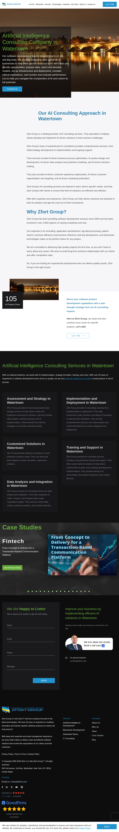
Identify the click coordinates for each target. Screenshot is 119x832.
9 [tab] (60, 591)
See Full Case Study (12, 568)
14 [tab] (81, 591)
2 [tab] (32, 591)
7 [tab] (52, 591)
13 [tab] (76, 591)
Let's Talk (109, 4)
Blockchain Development (74, 730)
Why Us (95, 727)
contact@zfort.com (78, 661)
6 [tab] (48, 591)
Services (67, 718)
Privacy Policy (84, 828)
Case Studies (98, 735)
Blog (94, 740)
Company (96, 718)
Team (94, 731)
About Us (96, 723)
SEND (44, 680)
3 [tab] (36, 591)
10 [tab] (64, 591)
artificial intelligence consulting (78, 378)
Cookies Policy (33, 754)
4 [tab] (40, 591)
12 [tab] (72, 591)
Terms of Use (20, 754)
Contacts (6, 777)
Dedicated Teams (70, 734)
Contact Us (91, 4)
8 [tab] (56, 591)
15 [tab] (85, 591)
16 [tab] (89, 591)
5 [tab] (44, 591)
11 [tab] (68, 591)
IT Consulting (69, 738)
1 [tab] (28, 591)
